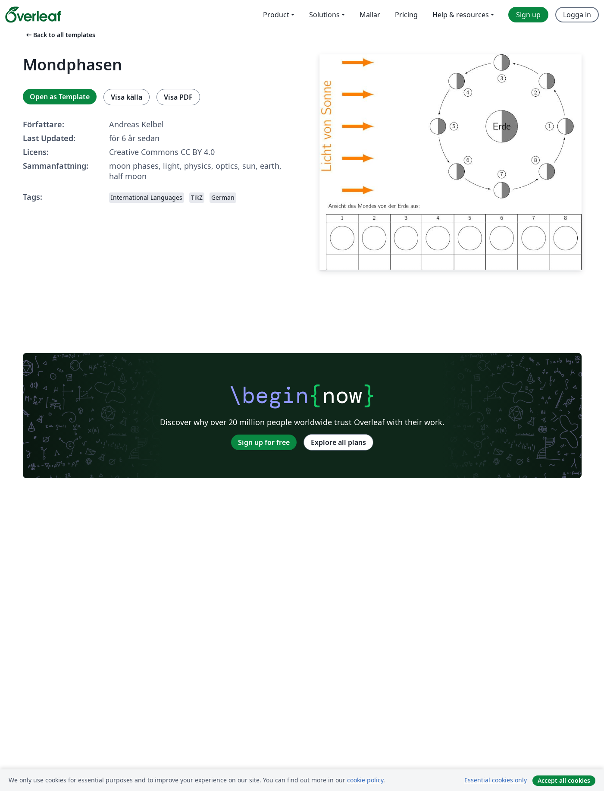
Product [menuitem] (276, 14)
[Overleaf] (33, 14)
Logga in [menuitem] (577, 14)
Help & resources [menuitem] (460, 14)
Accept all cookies (564, 780)
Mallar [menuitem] (370, 14)
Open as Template (60, 96)
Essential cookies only (495, 780)
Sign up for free (264, 442)
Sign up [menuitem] (528, 14)
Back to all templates (60, 35)
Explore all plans (338, 442)
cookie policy (365, 780)
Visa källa (126, 97)
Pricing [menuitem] (406, 14)
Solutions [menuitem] (324, 14)
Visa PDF (178, 97)
